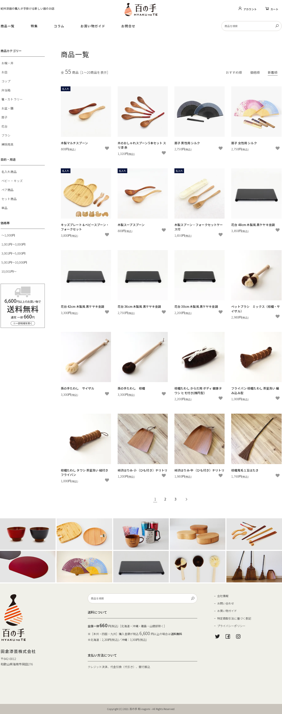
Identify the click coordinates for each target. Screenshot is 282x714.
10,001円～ (8, 271)
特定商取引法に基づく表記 (234, 618)
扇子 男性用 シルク (187, 143)
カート (274, 9)
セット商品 (9, 199)
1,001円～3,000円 (13, 244)
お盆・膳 (7, 108)
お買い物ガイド (92, 26)
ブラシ (5, 135)
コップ (5, 81)
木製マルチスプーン (74, 143)
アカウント (250, 9)
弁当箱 (5, 90)
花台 (4, 126)
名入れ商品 (9, 172)
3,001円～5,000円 (13, 253)
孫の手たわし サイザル (77, 388)
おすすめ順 (234, 72)
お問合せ (128, 26)
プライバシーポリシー (231, 626)
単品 (4, 208)
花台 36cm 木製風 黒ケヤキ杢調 (139, 306)
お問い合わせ (225, 603)
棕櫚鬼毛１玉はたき (245, 470)
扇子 (4, 117)
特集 (34, 26)
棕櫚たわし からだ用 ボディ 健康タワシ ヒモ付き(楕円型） (198, 390)
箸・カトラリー (12, 99)
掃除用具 (7, 144)
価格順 (255, 72)
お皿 (4, 72)
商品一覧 (8, 26)
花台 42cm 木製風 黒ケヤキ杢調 (82, 306)
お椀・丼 (7, 63)
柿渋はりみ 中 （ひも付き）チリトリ (199, 470)
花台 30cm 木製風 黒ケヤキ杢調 (196, 306)
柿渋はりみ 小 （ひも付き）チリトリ (143, 470)
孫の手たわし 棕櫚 (131, 388)
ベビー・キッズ (12, 181)
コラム (59, 26)
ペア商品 (7, 190)
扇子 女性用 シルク (244, 143)
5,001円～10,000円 (14, 262)
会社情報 (223, 596)
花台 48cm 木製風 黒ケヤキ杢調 (253, 225)
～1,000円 (8, 235)
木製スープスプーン (131, 225)
